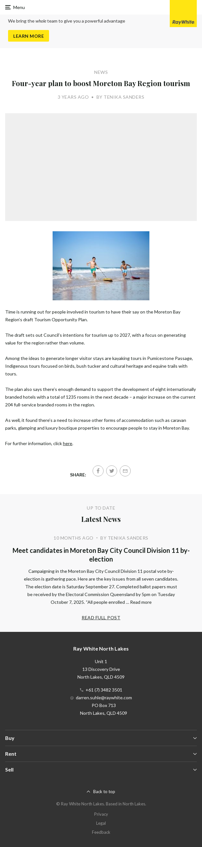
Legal (101, 823)
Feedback (101, 832)
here (67, 443)
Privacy (101, 814)
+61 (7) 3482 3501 (104, 690)
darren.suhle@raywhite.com (104, 697)
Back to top (104, 791)
